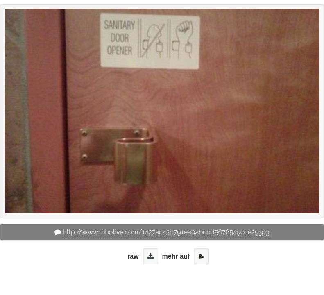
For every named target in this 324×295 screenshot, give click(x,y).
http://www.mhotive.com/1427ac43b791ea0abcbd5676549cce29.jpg (166, 232)
